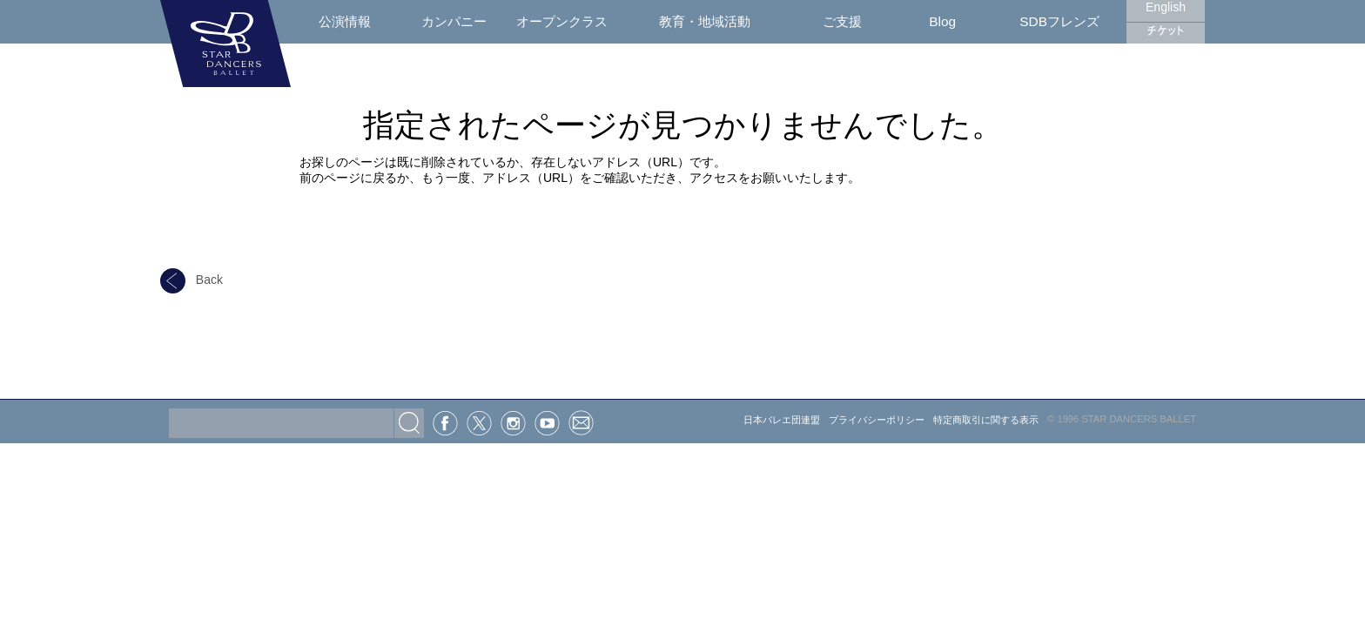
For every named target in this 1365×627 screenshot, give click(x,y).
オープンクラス (562, 21)
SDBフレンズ (1059, 21)
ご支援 (842, 21)
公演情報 (345, 21)
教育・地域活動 (704, 21)
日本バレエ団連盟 (781, 420)
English (1166, 7)
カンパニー (454, 21)
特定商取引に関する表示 (986, 420)
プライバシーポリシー (877, 420)
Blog (942, 21)
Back (191, 280)
